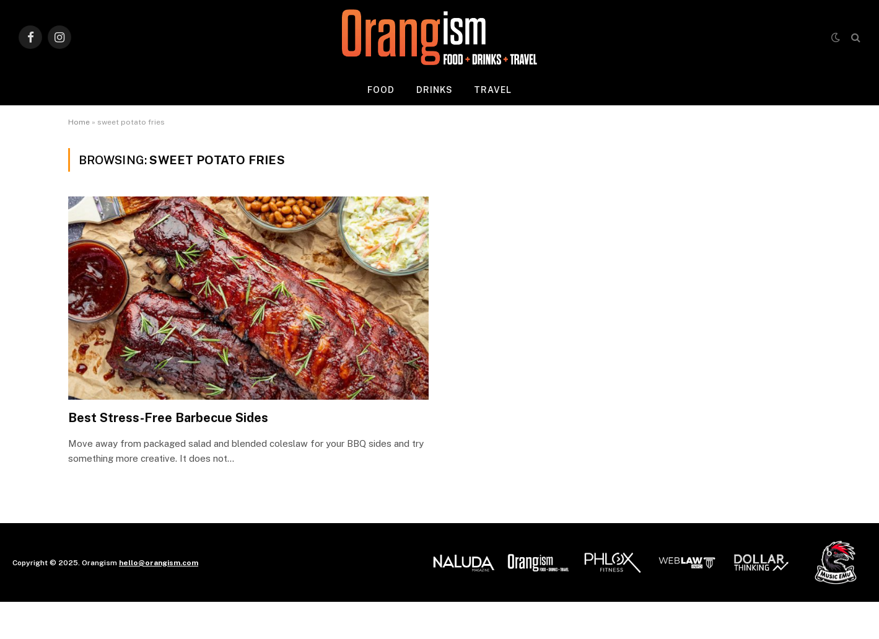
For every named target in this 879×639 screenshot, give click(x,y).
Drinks (434, 90)
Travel (493, 90)
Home (79, 122)
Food (381, 90)
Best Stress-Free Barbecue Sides (168, 417)
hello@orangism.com (158, 562)
